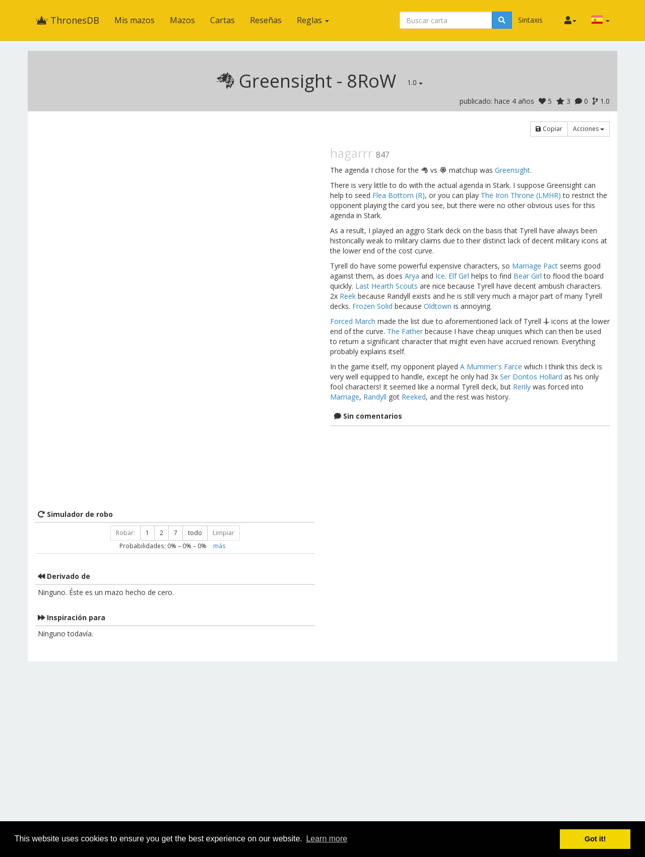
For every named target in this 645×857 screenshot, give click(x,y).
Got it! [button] (595, 839)
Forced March (352, 321)
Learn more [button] (326, 838)
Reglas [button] (313, 20)
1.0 (415, 82)
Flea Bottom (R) (398, 195)
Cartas (222, 20)
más (219, 546)
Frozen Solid (372, 306)
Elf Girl (458, 276)
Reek (348, 296)
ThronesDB (67, 20)
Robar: (125, 533)
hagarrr (351, 153)
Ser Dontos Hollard (531, 376)
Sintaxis (530, 20)
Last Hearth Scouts (386, 286)
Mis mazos (134, 20)
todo (195, 533)
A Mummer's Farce (491, 366)
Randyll (374, 397)
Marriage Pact (535, 266)
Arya (412, 276)
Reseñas (266, 20)
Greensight (512, 170)
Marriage (344, 397)
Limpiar (223, 533)
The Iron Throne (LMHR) (521, 195)
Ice (440, 276)
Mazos (182, 20)
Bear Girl (527, 276)
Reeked (414, 397)
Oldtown (438, 306)
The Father (405, 331)
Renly (522, 386)
